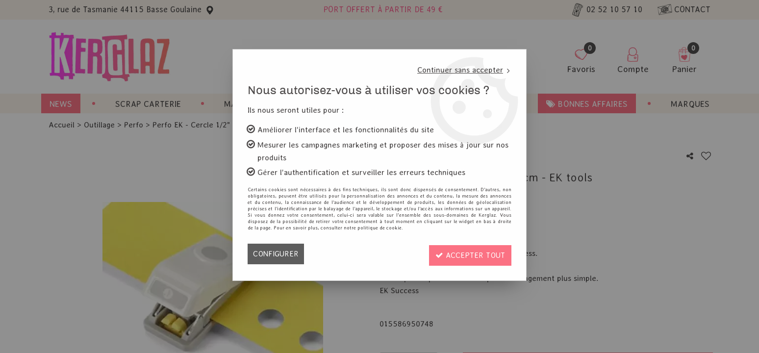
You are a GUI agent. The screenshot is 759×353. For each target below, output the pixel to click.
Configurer (276, 254)
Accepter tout (468, 254)
